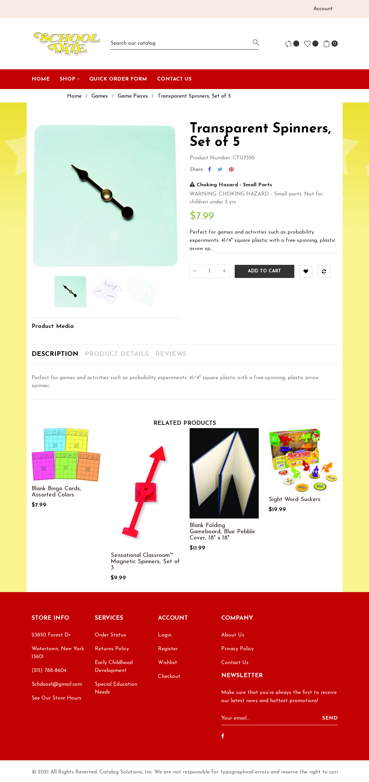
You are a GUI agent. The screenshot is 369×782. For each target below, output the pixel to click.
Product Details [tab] (117, 354)
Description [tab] (55, 354)
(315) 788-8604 (49, 670)
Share (209, 169)
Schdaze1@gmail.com (57, 684)
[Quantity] (210, 271)
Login (164, 635)
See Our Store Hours (56, 698)
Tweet (220, 169)
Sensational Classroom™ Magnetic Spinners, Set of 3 (145, 561)
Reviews (171, 354)
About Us (232, 635)
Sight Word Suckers (295, 499)
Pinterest (231, 169)
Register (168, 649)
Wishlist (167, 662)
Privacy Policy (237, 649)
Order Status (110, 635)
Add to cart (264, 271)
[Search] (185, 43)
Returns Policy (112, 649)
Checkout (169, 676)
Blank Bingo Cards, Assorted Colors (56, 492)
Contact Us (235, 662)
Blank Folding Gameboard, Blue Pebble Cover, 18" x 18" (222, 531)
